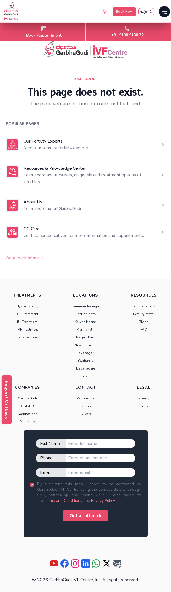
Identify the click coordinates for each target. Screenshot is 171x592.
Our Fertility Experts (43, 141)
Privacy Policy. (103, 500)
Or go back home (25, 258)
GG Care (32, 229)
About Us (33, 202)
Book (124, 11)
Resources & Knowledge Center (55, 168)
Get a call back (85, 516)
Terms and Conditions (63, 500)
